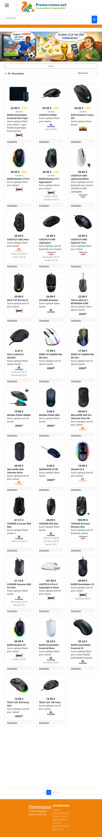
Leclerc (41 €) (51, 260)
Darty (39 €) (51, 544)
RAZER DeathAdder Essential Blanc (49, 646)
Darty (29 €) (19, 605)
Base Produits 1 (60, 816)
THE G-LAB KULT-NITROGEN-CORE (79, 302)
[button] (7, 5)
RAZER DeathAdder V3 (82, 584)
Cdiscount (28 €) (51, 537)
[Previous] (44, 792)
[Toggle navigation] (51, 66)
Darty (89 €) (51, 129)
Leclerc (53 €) (19, 257)
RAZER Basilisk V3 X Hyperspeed (49, 180)
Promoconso (40, 806)
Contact (56, 809)
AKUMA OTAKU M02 (49, 415)
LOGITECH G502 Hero (18, 239)
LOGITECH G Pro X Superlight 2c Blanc (49, 586)
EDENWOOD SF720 (48, 469)
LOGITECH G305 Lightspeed (47, 241)
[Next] (58, 792)
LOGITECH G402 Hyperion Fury (79, 241)
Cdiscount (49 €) (19, 253)
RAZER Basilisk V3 (16, 644)
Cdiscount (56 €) (19, 541)
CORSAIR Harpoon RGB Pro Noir (19, 586)
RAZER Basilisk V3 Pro (18, 178)
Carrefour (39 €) (51, 541)
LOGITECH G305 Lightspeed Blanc (80, 177)
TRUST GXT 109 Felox (50, 702)
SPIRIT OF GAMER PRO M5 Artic (50, 356)
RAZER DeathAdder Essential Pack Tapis (17, 116)
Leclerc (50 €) (51, 196)
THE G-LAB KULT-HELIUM (15, 356)
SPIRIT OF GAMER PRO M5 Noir (82, 356)
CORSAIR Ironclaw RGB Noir (19, 525)
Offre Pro (57, 822)
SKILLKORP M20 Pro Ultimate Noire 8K (81, 417)
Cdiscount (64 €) (83, 598)
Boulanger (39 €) (51, 257)
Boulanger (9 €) (19, 375)
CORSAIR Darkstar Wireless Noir (80, 525)
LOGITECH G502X (48, 114)
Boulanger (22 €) (19, 601)
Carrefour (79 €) (51, 199)
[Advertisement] (52, 756)
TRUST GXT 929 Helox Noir (18, 704)
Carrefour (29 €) (51, 662)
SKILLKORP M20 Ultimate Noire (15, 471)
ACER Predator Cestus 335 (82, 116)
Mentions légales (61, 812)
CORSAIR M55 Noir (48, 523)
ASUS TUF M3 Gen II (17, 300)
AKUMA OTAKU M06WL (19, 415)
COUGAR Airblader (48, 300)
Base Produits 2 (60, 819)
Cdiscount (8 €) (19, 371)
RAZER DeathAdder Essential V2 (81, 646)
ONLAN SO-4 (77, 469)
